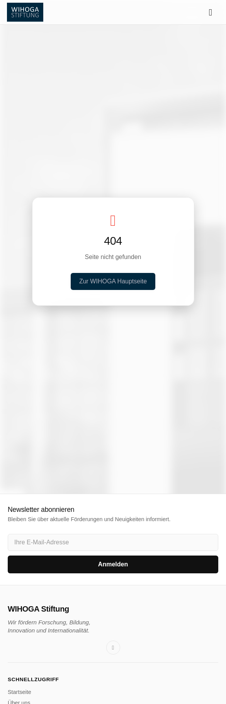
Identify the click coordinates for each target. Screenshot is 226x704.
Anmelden (113, 564)
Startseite (19, 692)
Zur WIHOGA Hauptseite (113, 281)
